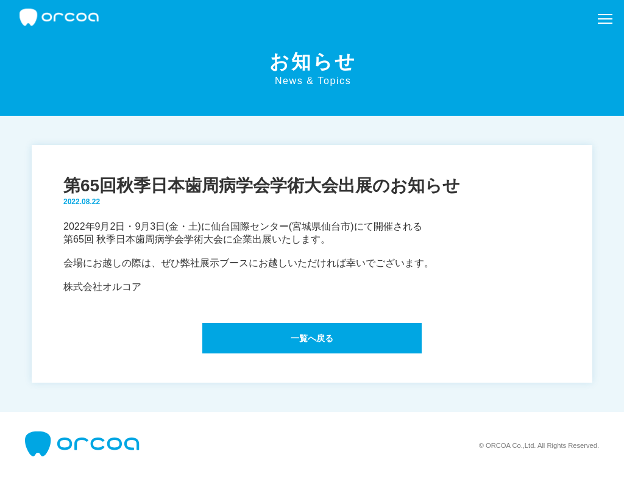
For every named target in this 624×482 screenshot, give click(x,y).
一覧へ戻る (312, 340)
